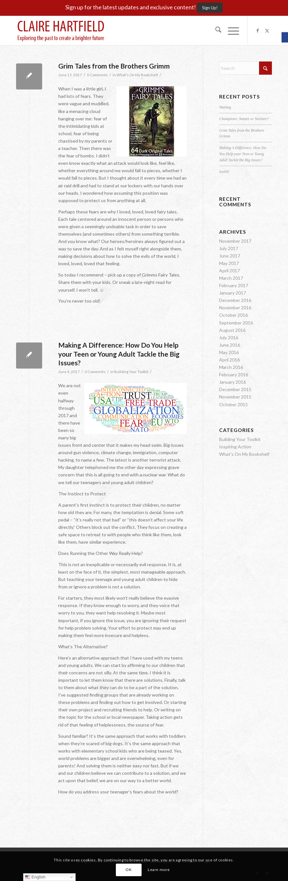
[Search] (215, 30)
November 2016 (235, 307)
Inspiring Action (235, 446)
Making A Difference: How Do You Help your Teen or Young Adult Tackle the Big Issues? (119, 354)
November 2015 (235, 396)
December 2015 (235, 389)
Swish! (224, 171)
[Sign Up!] (210, 8)
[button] (285, 37)
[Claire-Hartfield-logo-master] (61, 30)
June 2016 (229, 345)
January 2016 (232, 382)
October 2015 (233, 404)
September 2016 (236, 322)
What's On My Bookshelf (137, 75)
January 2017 (232, 292)
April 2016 (229, 359)
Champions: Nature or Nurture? (243, 119)
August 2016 (232, 330)
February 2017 (233, 285)
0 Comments (97, 75)
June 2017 (229, 255)
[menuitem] (215, 30)
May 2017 (229, 263)
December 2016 (235, 300)
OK (128, 869)
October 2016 (233, 315)
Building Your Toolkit (131, 372)
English (35, 877)
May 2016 (229, 352)
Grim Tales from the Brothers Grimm (114, 66)
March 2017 (231, 278)
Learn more (159, 869)
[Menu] (230, 30)
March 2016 (231, 367)
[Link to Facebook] (257, 30)
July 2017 (228, 248)
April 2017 (229, 270)
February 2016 (233, 374)
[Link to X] (267, 30)
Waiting (225, 107)
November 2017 (235, 241)
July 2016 (228, 337)
